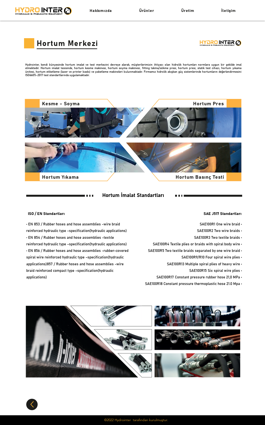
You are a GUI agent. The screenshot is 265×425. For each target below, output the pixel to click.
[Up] (32, 404)
